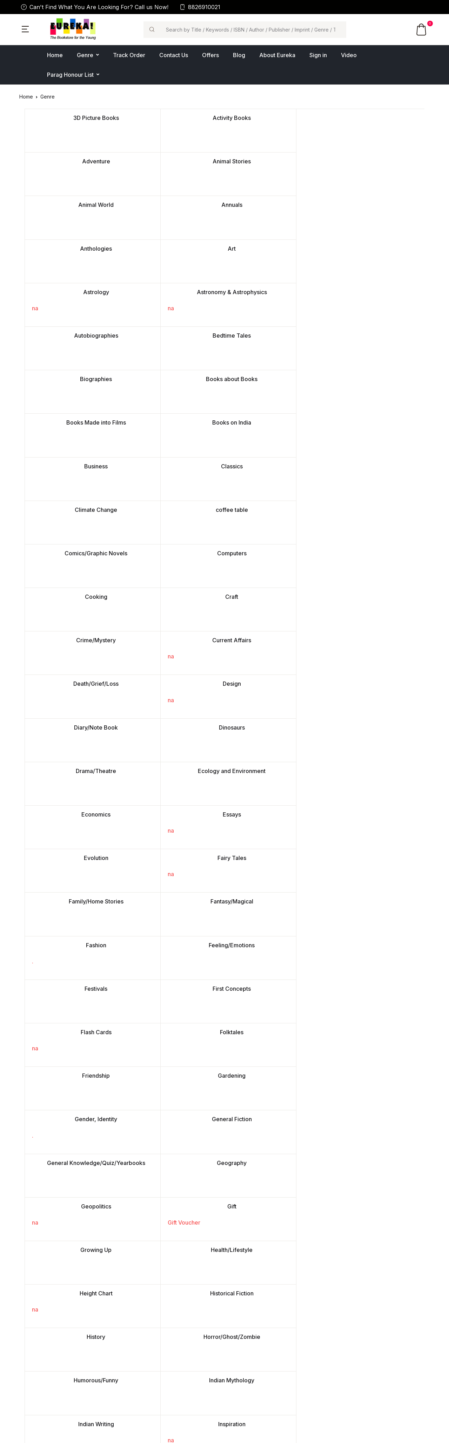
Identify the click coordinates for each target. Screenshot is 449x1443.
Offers (210, 55)
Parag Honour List (70, 74)
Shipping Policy (353, 1362)
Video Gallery (140, 1340)
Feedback (136, 1362)
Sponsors (346, 1351)
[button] (25, 28)
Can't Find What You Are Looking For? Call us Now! (94, 7)
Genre (85, 55)
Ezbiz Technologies (239, 1433)
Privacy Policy (351, 1317)
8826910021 (200, 7)
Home (55, 55)
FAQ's (131, 1373)
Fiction (237, 1317)
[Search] (253, 29)
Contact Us (173, 55)
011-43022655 (35, 1384)
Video (349, 55)
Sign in (318, 55)
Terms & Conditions (357, 1329)
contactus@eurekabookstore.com (58, 1375)
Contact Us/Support (147, 1317)
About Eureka (277, 55)
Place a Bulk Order (146, 1329)
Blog (239, 55)
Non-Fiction (243, 1329)
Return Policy (350, 1340)
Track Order (129, 55)
